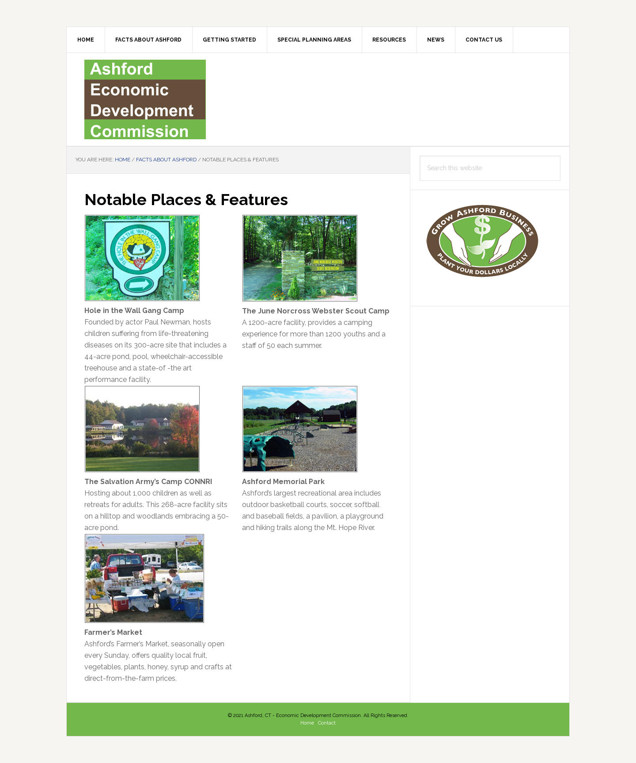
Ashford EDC (318, 99)
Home (307, 723)
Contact (327, 723)
